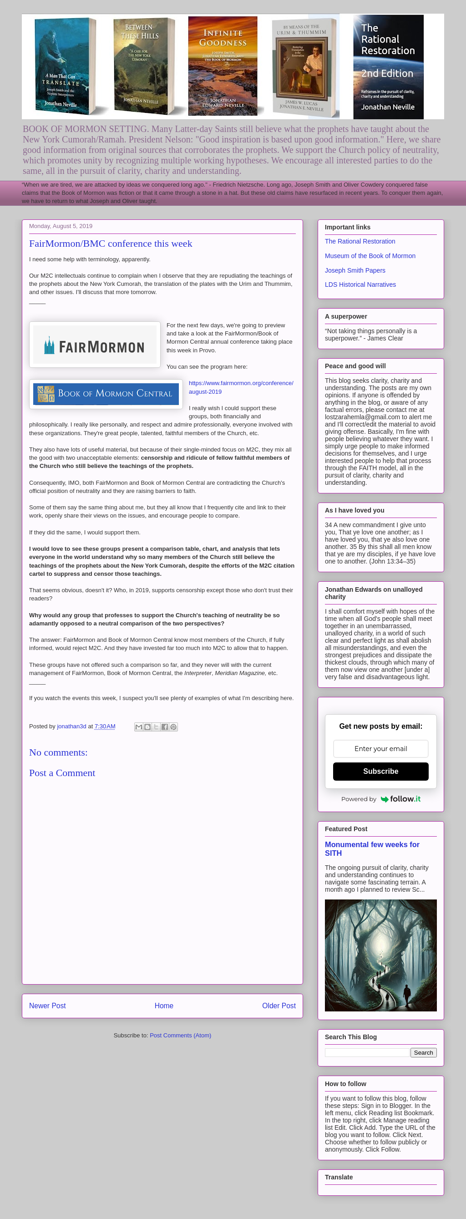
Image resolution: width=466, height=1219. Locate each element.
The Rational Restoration (360, 241)
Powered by (380, 799)
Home (164, 1006)
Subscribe (380, 771)
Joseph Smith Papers (355, 270)
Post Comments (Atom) (180, 1035)
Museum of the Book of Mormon (370, 255)
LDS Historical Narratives (360, 284)
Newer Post (47, 1006)
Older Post (279, 1006)
